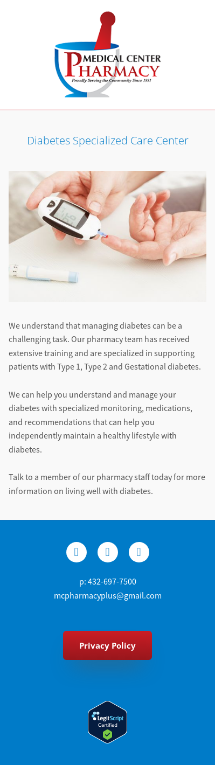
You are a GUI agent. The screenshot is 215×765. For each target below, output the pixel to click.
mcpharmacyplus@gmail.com (108, 595)
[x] (108, 552)
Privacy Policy (107, 645)
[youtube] (139, 552)
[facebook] (76, 552)
